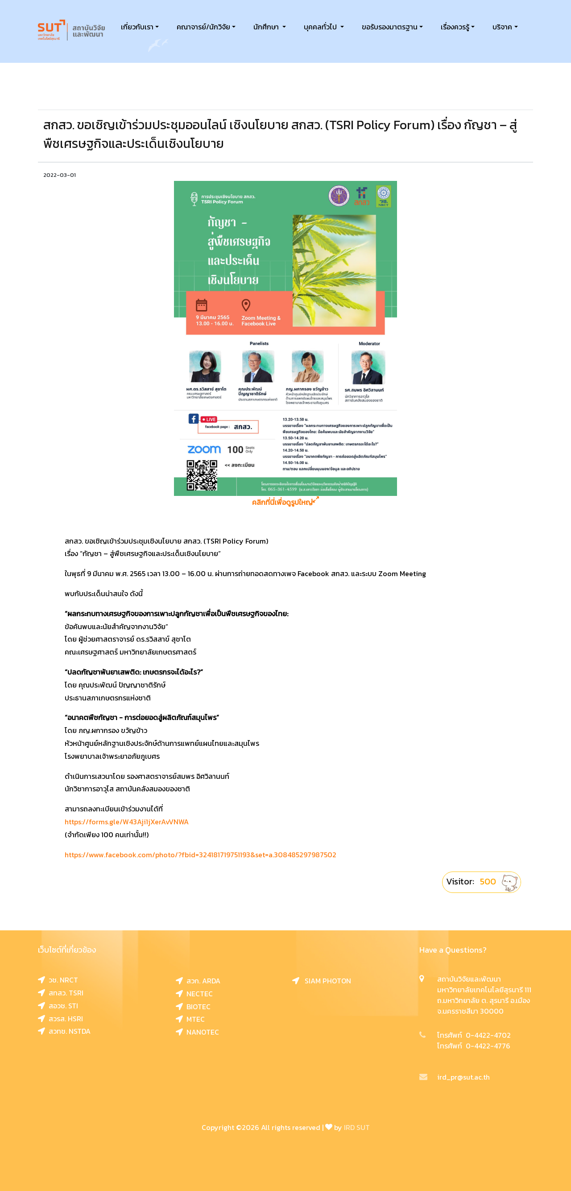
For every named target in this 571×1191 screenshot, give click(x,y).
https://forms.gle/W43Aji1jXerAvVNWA (127, 821)
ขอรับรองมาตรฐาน (390, 26)
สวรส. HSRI (60, 1018)
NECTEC (194, 993)
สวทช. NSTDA (64, 1031)
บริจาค (502, 26)
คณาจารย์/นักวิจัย (203, 26)
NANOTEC (197, 1032)
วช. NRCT (58, 979)
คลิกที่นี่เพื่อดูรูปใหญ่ (285, 502)
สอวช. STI (58, 1005)
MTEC (190, 1019)
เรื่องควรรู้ (455, 26)
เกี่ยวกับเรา (137, 26)
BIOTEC (193, 1006)
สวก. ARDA (198, 980)
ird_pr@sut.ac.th (454, 1077)
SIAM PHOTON (321, 980)
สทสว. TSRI (60, 992)
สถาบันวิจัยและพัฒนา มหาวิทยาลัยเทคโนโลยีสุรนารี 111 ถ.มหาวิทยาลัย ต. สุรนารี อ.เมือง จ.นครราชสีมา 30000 (484, 995)
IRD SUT (357, 1127)
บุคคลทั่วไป (321, 26)
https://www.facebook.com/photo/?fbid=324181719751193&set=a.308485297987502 (200, 854)
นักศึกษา (267, 26)
